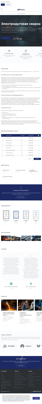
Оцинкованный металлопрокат (21, 378)
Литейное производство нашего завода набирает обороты (9, 314)
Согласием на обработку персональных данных (12, 399)
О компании (4, 371)
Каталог (16, 371)
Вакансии (3, 378)
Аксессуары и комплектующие (34, 379)
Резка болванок (9, 145)
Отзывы (2, 376)
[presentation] (40, 217)
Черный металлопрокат (19, 376)
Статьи (2, 375)
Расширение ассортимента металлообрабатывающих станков (26, 314)
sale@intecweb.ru (6, 391)
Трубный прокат (18, 375)
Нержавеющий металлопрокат (21, 379)
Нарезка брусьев (9, 152)
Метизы (16, 386)
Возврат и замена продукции (34, 376)
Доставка (30, 375)
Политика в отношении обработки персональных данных (6, 385)
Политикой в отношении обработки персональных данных (17, 398)
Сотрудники (3, 379)
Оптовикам (30, 381)
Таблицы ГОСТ (31, 378)
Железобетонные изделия (20, 384)
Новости (2, 373)
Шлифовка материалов (10, 150)
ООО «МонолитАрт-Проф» (11, 286)
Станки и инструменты (19, 387)
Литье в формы (9, 140)
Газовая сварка (9, 142)
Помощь (30, 371)
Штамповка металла (10, 155)
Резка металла (9, 137)
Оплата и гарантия (32, 373)
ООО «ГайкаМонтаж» (31, 286)
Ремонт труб (8, 147)
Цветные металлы (18, 381)
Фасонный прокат (18, 373)
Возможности (31, 386)
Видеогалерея (31, 384)
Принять (36, 398)
